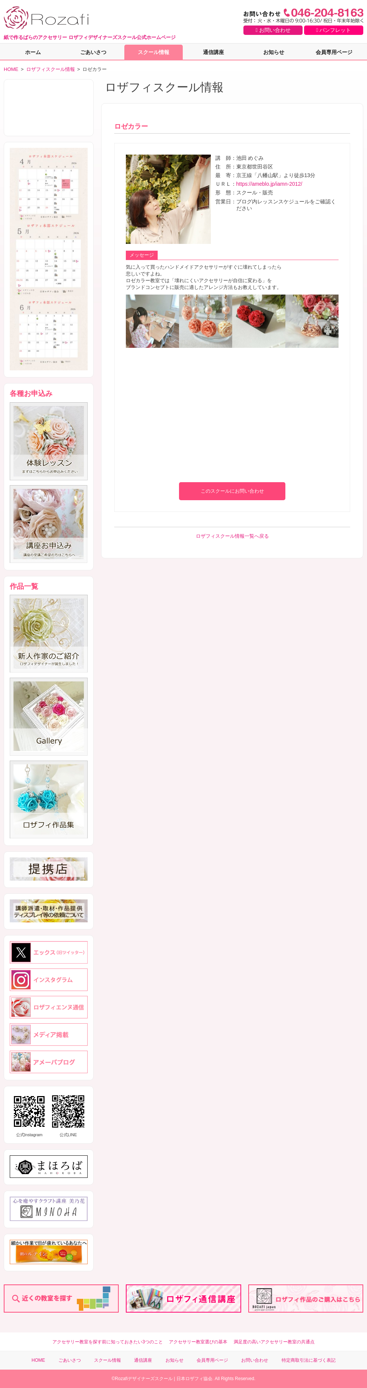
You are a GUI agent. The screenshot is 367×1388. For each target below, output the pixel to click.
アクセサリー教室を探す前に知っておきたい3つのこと (107, 1341)
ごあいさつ (93, 52)
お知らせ (273, 52)
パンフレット (333, 30)
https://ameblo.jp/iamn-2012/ (269, 184)
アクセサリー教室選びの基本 (198, 1341)
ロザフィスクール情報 (50, 69)
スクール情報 (153, 52)
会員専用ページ (334, 52)
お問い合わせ (273, 30)
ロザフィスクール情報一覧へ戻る (232, 536)
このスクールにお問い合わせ (232, 491)
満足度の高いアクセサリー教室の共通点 (274, 1341)
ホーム (33, 52)
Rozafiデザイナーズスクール (144, 1378)
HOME (11, 69)
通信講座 (213, 52)
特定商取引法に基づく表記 (309, 1360)
